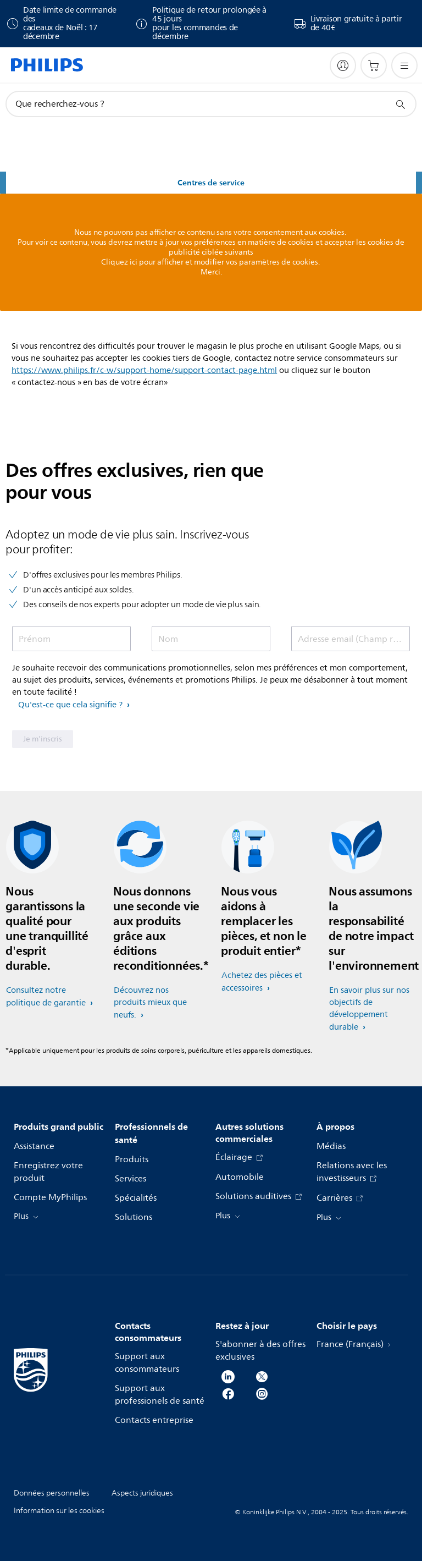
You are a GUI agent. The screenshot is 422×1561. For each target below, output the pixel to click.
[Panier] (373, 65)
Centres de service (211, 183)
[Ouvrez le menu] (404, 65)
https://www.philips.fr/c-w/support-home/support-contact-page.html (144, 370)
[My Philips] (343, 65)
